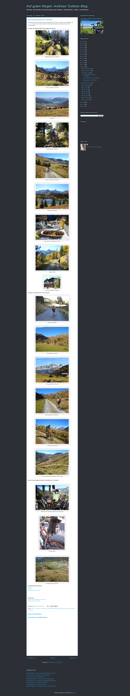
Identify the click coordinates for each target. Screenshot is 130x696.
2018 (83, 58)
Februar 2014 (86, 97)
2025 (83, 43)
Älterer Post (73, 658)
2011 (83, 106)
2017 (83, 60)
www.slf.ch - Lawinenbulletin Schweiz (35, 677)
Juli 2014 (85, 87)
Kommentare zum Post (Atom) (55, 662)
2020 (83, 54)
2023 (83, 47)
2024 (83, 45)
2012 (83, 104)
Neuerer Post (31, 658)
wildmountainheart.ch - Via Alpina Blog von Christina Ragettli (40, 686)
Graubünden (44, 608)
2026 (83, 41)
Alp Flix (29, 587)
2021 (83, 52)
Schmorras (30, 610)
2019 (83, 56)
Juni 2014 (85, 89)
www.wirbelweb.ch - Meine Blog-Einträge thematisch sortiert (40, 673)
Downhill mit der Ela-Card (34, 590)
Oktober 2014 (86, 72)
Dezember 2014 (87, 68)
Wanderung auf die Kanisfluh (90, 80)
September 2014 (87, 82)
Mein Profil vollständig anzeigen (94, 147)
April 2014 (86, 93)
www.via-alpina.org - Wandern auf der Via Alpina (37, 675)
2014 (83, 66)
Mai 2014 (85, 91)
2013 (83, 102)
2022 (83, 50)
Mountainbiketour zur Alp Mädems (91, 78)
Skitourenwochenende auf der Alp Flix (37, 599)
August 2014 (86, 84)
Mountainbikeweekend (53, 608)
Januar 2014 (86, 99)
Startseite (52, 658)
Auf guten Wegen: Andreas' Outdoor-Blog (57, 6)
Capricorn (30, 588)
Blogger (73, 692)
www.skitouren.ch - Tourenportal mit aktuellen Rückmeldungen (41, 680)
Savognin (30, 23)
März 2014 (86, 95)
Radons (68, 608)
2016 (83, 62)
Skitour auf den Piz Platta (34, 601)
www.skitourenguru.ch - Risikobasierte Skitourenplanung (39, 678)
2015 (83, 64)
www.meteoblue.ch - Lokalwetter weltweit (36, 684)
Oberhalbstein (62, 608)
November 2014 (87, 70)
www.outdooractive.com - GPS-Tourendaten (36, 682)
